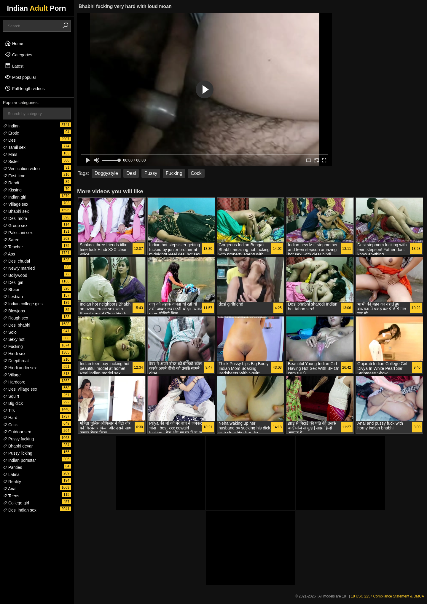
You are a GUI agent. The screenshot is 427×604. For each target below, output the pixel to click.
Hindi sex (14, 353)
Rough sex (15, 318)
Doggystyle (106, 173)
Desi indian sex (19, 510)
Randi (11, 182)
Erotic (11, 133)
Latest (13, 66)
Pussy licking (17, 453)
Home (13, 43)
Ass (9, 254)
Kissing (12, 190)
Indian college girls (23, 303)
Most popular (20, 77)
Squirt (11, 396)
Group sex (15, 225)
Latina (11, 474)
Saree (11, 239)
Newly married (19, 268)
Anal (9, 488)
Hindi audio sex (20, 367)
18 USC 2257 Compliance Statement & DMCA (387, 596)
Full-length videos (24, 88)
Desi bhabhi (16, 325)
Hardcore (14, 382)
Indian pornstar (19, 460)
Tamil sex (14, 147)
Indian (11, 126)
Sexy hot (13, 339)
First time (14, 175)
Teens (11, 495)
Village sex (15, 204)
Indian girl (14, 197)
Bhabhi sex (16, 211)
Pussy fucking (18, 439)
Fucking (13, 346)
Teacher (13, 247)
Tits (9, 410)
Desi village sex (20, 389)
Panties (12, 467)
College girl (16, 503)
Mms (10, 154)
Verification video (21, 168)
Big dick (13, 403)
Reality (12, 481)
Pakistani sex (18, 232)
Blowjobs (14, 311)
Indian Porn (36, 8)
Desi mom (15, 218)
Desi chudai (16, 261)
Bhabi (11, 289)
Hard (10, 417)
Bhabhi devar (18, 446)
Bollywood (15, 275)
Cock (10, 424)
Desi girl (13, 282)
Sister (11, 161)
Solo (10, 332)
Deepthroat (16, 360)
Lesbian (13, 296)
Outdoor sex (17, 431)
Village (12, 375)
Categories (18, 54)
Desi (10, 140)
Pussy (150, 173)
